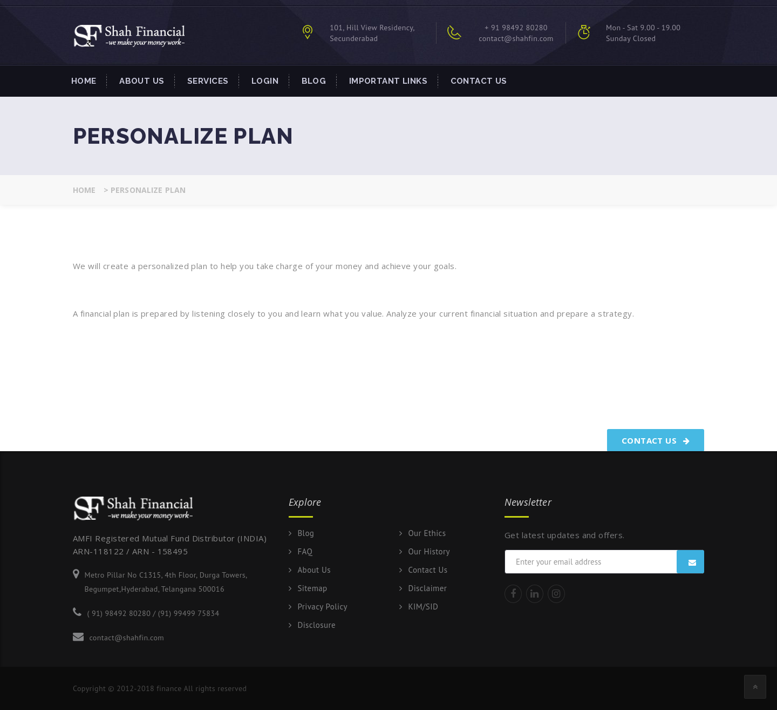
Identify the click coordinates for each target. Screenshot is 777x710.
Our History (429, 552)
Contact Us (479, 81)
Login (264, 81)
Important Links (388, 81)
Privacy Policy (322, 607)
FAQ (304, 552)
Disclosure (316, 625)
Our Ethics (427, 533)
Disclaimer (427, 588)
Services (207, 81)
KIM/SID (423, 607)
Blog (314, 81)
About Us (141, 81)
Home (84, 81)
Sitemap (312, 588)
